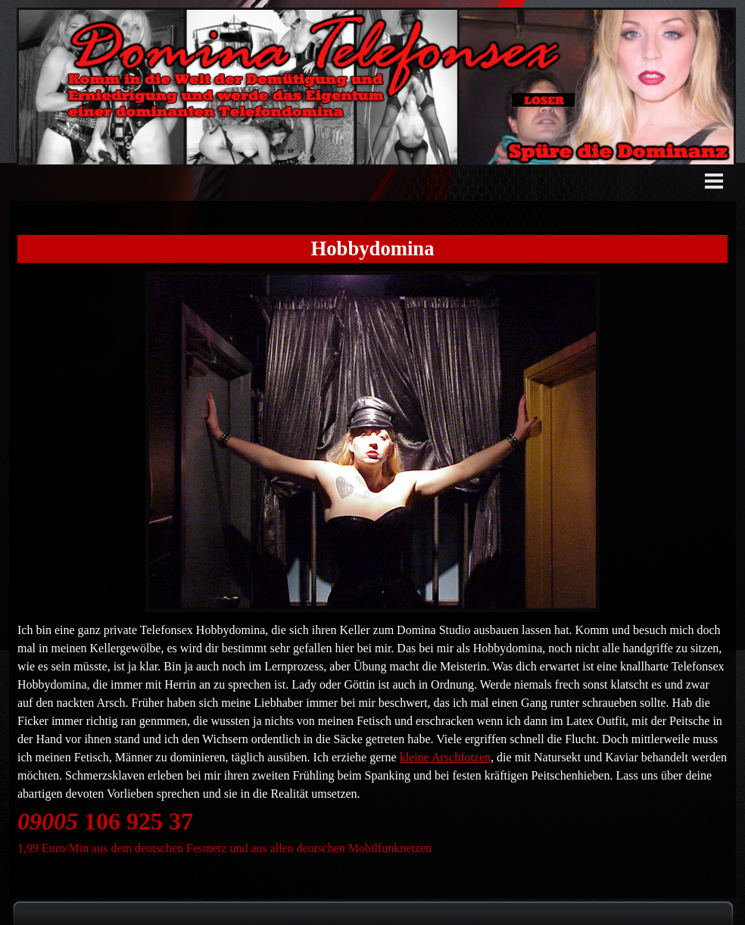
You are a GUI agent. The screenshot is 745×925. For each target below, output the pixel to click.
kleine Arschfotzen (445, 757)
